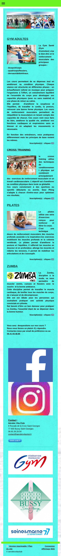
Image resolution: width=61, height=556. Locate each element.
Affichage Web (48, 549)
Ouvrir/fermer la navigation (30, 3)
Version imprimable (16, 546)
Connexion (50, 546)
